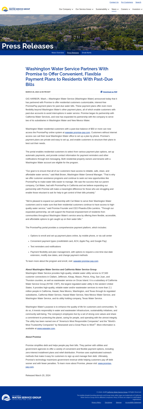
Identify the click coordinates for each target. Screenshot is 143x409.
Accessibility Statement (133, 402)
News (115, 9)
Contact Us (114, 2)
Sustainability (102, 9)
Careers (125, 9)
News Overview (58, 53)
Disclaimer (108, 402)
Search (138, 2)
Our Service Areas (84, 9)
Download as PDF (108, 92)
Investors (136, 9)
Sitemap (118, 402)
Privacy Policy (96, 402)
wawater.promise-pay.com (77, 132)
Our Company (66, 9)
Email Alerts (86, 53)
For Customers (127, 2)
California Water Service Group (117, 392)
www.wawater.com (46, 328)
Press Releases (73, 53)
